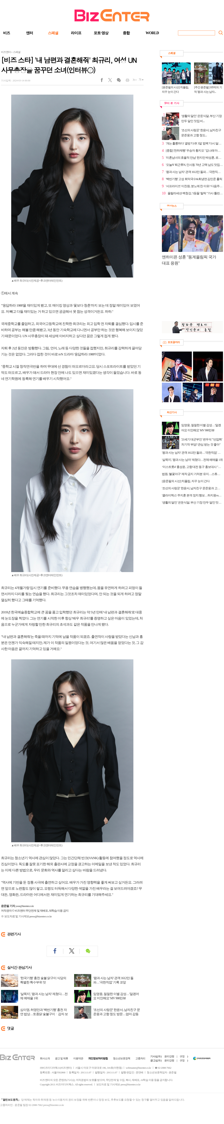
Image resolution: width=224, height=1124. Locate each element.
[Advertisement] (190, 295)
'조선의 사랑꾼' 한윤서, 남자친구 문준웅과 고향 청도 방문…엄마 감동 (116, 1012)
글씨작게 (132, 81)
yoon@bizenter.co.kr (24, 906)
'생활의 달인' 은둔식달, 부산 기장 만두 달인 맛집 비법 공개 (192, 502)
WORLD (152, 33)
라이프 (76, 33)
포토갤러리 (174, 342)
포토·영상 (101, 33)
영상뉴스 (172, 206)
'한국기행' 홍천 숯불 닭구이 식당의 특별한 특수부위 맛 (43, 980)
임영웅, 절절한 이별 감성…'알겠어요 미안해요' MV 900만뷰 (116, 996)
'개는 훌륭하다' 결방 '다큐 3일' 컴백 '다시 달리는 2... (194, 143)
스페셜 (53, 33)
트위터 (111, 81)
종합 (126, 33)
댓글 (118, 81)
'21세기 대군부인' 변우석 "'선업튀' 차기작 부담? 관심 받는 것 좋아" (201, 442)
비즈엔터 (6, 52)
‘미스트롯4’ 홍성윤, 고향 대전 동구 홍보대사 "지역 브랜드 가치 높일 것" (192, 467)
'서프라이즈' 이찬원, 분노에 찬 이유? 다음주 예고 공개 (194, 186)
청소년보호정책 (121, 1058)
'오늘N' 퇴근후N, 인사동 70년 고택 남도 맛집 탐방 (194, 164)
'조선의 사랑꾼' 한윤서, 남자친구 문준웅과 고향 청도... (201, 133)
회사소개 (45, 1058)
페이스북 (104, 81)
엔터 (29, 33)
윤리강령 (169, 1056)
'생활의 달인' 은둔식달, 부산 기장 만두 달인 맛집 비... (201, 118)
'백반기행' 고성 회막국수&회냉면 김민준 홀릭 (194, 179)
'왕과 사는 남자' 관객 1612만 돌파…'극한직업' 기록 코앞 (113, 980)
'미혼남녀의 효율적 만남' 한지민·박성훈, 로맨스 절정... (194, 157)
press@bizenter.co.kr (41, 916)
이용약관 (78, 1058)
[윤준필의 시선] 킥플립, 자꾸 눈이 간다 (186, 481)
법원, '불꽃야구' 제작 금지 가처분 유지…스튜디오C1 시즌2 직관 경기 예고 (192, 474)
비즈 (6, 33)
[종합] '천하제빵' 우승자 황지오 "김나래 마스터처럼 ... (194, 150)
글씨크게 (140, 81)
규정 (182, 1056)
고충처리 (140, 1058)
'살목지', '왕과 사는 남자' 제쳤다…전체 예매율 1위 (44, 996)
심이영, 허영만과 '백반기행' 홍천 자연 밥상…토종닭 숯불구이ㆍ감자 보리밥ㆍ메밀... (44, 1014)
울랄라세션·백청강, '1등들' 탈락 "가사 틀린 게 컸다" (195, 193)
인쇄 (125, 81)
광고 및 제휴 (61, 1058)
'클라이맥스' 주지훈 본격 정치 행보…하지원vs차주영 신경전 (192, 495)
